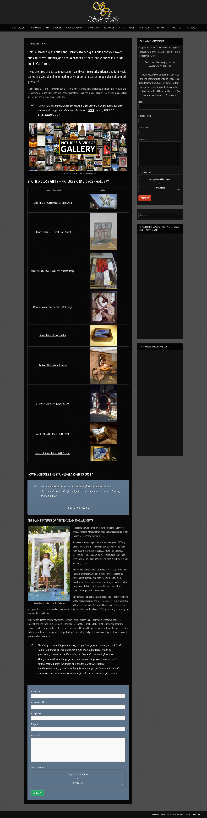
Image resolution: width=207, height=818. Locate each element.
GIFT (91, 110)
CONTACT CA (176, 27)
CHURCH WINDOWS (53, 27)
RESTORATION (109, 27)
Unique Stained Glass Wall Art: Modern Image (52, 271)
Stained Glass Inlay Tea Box (52, 335)
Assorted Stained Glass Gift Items (52, 433)
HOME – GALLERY (17, 27)
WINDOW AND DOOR (74, 27)
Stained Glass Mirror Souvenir (53, 365)
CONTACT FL (161, 27)
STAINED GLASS (35, 27)
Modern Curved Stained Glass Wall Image (52, 307)
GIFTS (121, 27)
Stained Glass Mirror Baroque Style (52, 403)
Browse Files (78, 782)
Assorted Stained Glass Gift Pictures (52, 453)
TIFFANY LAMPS (93, 27)
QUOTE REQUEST (145, 27)
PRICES (131, 27)
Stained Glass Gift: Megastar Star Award (52, 203)
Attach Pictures (38, 767)
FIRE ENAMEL (191, 27)
